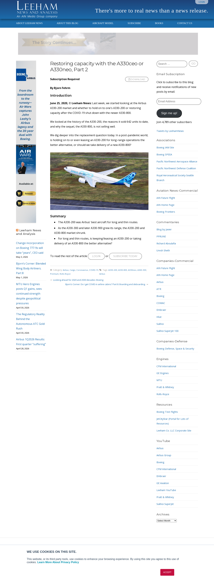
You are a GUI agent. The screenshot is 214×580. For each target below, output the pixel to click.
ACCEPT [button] (167, 572)
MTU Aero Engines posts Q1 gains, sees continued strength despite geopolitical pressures (29, 298)
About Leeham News (29, 27)
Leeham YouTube (167, 509)
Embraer (161, 324)
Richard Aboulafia (167, 257)
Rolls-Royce (69, 278)
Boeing (161, 310)
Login (202, 2)
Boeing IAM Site (166, 152)
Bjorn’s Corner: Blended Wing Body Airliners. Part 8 (31, 273)
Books (159, 27)
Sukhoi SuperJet (166, 523)
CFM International (167, 385)
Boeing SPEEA (165, 159)
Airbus (66, 275)
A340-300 (142, 275)
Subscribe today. (127, 261)
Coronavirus (83, 275)
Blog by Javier (165, 243)
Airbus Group (164, 474)
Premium (58, 278)
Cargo (73, 275)
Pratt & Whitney (166, 406)
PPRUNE (161, 250)
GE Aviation (163, 502)
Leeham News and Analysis (28, 236)
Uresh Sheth (164, 264)
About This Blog (67, 27)
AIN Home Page (166, 219)
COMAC (161, 317)
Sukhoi (160, 338)
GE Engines (163, 392)
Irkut (159, 331)
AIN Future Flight (167, 212)
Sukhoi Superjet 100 (169, 345)
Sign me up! (169, 117)
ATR (159, 303)
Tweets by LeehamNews (171, 135)
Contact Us (184, 27)
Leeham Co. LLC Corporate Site (175, 449)
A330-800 (122, 275)
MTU (159, 399)
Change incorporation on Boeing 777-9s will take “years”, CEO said (30, 252)
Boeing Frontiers (167, 226)
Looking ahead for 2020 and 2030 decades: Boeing (81, 285)
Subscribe (134, 27)
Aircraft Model (103, 27)
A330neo (132, 275)
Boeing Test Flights (168, 430)
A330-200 (112, 275)
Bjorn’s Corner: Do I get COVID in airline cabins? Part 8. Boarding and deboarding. (100, 289)
